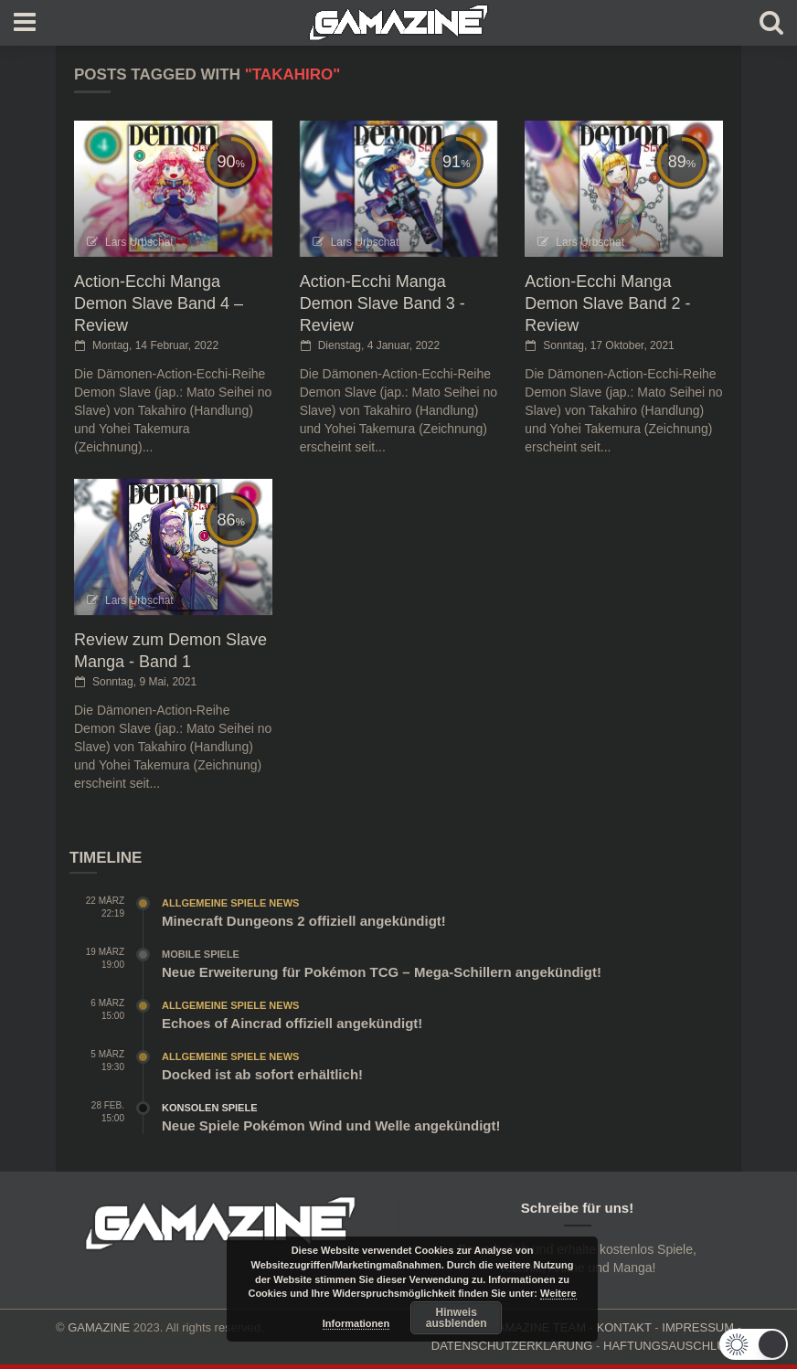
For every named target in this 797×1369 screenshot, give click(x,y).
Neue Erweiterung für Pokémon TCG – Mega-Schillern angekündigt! (381, 972)
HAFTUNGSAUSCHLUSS (672, 1346)
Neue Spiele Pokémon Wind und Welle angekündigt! (331, 1125)
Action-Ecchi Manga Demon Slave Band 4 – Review (158, 303)
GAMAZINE (99, 1327)
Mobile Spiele (200, 954)
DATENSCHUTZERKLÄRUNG (512, 1346)
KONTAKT (624, 1327)
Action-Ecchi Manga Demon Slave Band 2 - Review (607, 303)
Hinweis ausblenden (456, 1318)
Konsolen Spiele (210, 1107)
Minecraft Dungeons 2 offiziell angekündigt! (304, 921)
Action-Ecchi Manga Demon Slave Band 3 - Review (382, 303)
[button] (753, 1344)
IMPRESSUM (698, 1327)
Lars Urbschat (139, 242)
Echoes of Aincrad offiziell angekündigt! (292, 1023)
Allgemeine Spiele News (230, 902)
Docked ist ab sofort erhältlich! (262, 1074)
